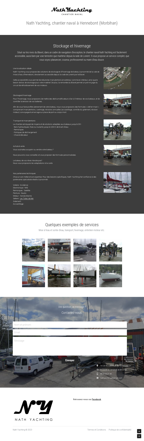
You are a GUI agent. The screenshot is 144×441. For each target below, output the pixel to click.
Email (17, 332)
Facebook (96, 399)
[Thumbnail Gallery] (33, 250)
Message (19, 340)
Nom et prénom (22, 324)
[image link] (72, 11)
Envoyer (69, 360)
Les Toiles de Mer (27, 198)
